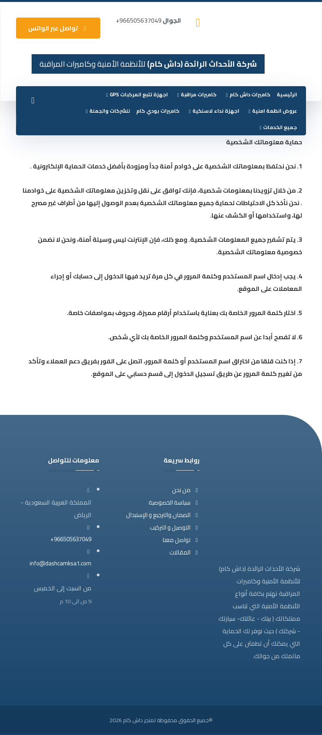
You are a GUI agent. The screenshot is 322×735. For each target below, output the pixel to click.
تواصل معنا (180, 539)
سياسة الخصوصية (174, 502)
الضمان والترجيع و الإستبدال (162, 515)
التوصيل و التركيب (174, 527)
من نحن (185, 490)
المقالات (184, 552)
